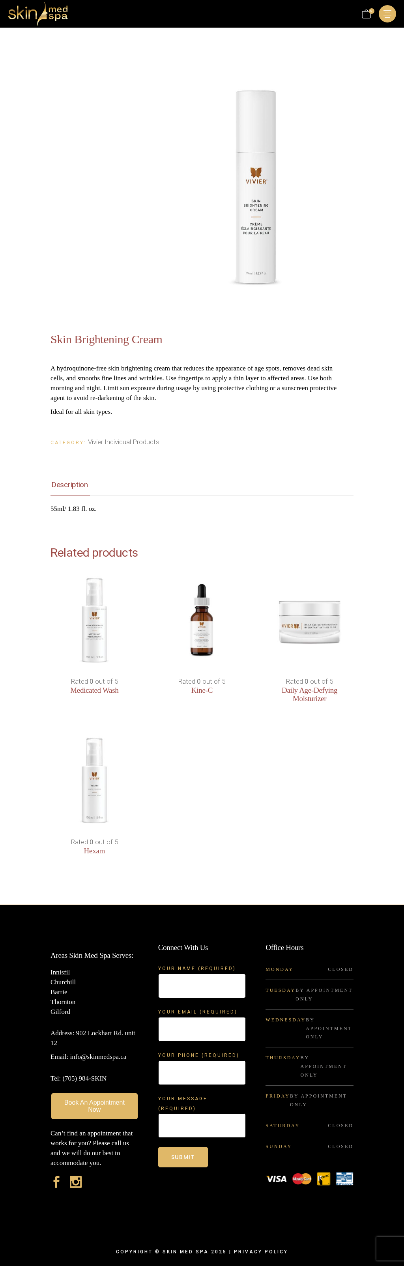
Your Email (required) (202, 1017)
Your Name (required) (202, 973)
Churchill (63, 982)
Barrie (58, 992)
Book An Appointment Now (94, 1106)
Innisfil (60, 972)
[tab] (69, 485)
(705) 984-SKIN (84, 1078)
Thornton (62, 1002)
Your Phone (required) (202, 1060)
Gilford (60, 1011)
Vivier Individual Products (123, 442)
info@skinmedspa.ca (97, 1056)
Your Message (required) (202, 1108)
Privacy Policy (261, 1252)
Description (69, 484)
